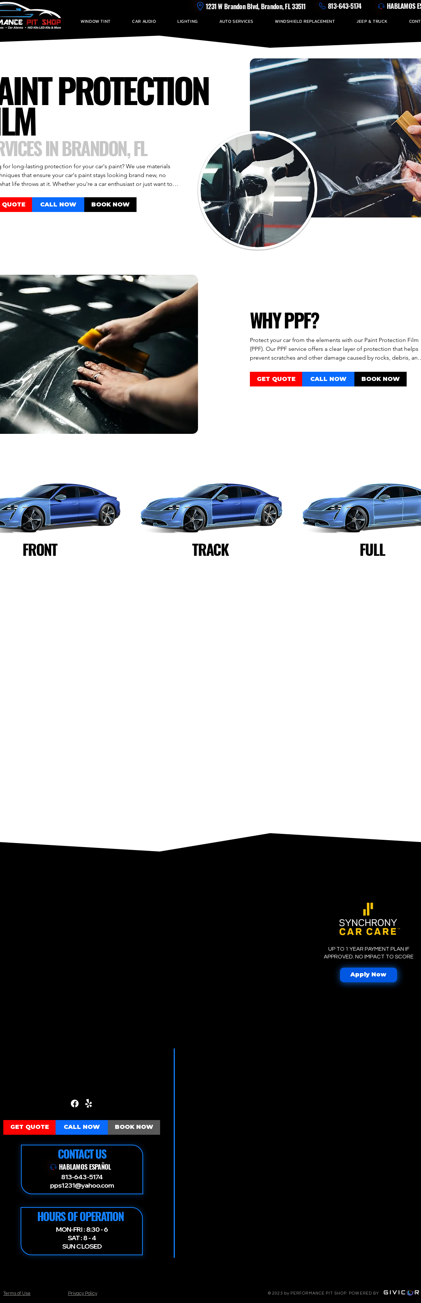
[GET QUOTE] (276, 379)
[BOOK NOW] (110, 204)
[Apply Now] (368, 975)
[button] (95, 21)
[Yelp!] (89, 1103)
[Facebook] (75, 1103)
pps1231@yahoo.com (82, 1185)
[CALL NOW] (58, 204)
